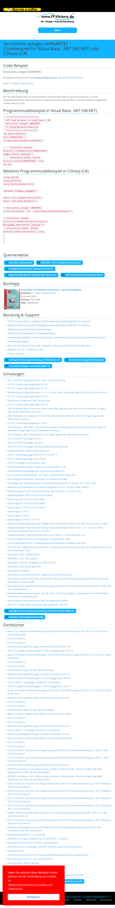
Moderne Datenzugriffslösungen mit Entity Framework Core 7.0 (38, 726)
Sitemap (65, 900)
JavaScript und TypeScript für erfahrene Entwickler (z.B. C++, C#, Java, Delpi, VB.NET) (48, 487)
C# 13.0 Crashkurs (16, 662)
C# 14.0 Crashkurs (16, 638)
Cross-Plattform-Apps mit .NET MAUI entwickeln (31, 670)
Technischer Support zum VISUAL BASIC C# (28, 366)
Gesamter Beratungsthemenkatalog (85, 359)
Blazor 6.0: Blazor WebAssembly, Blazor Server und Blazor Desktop (40, 738)
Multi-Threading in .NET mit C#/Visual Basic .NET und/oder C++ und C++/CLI (44, 491)
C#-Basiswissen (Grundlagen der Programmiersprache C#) (36, 470)
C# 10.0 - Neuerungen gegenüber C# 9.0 (27, 423)
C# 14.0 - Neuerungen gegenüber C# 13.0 (28, 384)
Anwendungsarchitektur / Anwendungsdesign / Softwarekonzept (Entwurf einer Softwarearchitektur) (56, 337)
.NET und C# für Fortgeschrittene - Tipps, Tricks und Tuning (36, 380)
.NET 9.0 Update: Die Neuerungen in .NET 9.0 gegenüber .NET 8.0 (39, 678)
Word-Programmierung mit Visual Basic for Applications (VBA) (38, 600)
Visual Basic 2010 (16, 850)
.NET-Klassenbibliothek (72, 77)
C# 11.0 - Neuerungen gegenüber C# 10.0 (28, 404)
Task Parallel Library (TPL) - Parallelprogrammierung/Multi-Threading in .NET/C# (46, 543)
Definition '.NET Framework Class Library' (59, 262)
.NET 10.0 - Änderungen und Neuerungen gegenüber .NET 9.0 (37, 604)
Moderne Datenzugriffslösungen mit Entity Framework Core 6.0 (38, 734)
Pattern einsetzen (16, 353)
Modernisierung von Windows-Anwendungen (30, 329)
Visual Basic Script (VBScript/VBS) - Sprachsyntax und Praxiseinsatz (40, 574)
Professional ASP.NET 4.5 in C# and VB (26, 834)
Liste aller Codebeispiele (19, 262)
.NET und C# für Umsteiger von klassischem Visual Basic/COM (38, 446)
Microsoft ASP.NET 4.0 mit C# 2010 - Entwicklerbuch (33, 842)
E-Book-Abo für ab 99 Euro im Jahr (64, 881)
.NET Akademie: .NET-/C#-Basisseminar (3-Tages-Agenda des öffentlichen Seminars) (48, 434)
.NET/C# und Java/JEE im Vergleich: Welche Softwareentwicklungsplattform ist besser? (49, 321)
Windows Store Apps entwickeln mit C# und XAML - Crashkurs (38, 838)
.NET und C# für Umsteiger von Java (25, 442)
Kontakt (78, 900)
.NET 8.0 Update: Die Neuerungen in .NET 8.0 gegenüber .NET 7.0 (39, 686)
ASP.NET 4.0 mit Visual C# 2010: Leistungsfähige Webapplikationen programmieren (48, 854)
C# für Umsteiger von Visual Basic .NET (26, 462)
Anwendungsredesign (18, 341)
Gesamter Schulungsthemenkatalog (24, 617)
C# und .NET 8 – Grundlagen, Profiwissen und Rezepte (34, 682)
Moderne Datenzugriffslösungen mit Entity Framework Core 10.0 (39, 646)
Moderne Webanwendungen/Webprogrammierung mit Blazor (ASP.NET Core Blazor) (49, 325)
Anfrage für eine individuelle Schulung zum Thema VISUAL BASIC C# (40, 610)
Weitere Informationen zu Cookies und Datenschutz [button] (30, 886)
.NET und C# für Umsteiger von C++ (25, 438)
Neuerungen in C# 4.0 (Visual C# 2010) (26, 507)
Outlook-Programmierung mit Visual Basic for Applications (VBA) (39, 539)
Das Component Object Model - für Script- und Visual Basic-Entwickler (41, 475)
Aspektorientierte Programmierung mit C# (28, 450)
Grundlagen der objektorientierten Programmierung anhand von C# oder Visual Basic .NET (52, 483)
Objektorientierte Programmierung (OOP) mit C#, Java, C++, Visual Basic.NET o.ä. (47, 534)
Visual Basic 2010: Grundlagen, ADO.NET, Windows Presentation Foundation (45, 846)
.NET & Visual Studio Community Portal (82, 275)
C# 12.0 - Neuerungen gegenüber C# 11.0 (28, 396)
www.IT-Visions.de (72, 896)
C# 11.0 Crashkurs (16, 717)
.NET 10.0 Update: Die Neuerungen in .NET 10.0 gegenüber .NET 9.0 (40, 650)
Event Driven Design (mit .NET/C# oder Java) (29, 400)
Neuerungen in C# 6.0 (18, 515)
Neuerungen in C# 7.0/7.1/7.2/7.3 (24, 519)
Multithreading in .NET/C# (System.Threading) (30, 495)
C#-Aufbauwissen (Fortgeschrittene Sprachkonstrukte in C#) (37, 466)
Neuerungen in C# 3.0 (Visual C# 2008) (26, 503)
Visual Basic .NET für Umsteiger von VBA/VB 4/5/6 (32, 562)
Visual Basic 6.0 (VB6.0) (19, 570)
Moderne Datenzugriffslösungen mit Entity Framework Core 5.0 (38, 764)
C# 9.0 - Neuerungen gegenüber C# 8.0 (27, 458)
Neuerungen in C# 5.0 (18, 511)
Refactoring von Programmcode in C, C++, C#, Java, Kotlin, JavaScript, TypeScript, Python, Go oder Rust (57, 392)
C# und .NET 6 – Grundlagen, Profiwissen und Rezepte (34, 730)
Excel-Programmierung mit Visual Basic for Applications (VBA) (37, 479)
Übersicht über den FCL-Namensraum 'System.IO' (31, 275)
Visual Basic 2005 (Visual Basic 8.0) (24, 566)
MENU (58, 30)
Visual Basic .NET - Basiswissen (22, 558)
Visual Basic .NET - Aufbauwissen (23, 554)
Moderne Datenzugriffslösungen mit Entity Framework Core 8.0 (38, 697)
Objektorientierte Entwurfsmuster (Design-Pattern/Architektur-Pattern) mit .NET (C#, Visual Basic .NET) (57, 523)
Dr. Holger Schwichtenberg (21, 83)
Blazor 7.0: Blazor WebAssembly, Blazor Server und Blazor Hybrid (39, 713)
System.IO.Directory (44, 77)
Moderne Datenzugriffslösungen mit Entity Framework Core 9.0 (38, 674)
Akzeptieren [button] (33, 897)
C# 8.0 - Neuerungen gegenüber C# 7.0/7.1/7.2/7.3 (32, 454)
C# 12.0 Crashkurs (16, 701)
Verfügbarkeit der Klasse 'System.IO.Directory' (29, 268)
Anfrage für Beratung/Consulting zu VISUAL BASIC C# (33, 359)
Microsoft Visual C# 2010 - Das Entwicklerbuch (30, 858)
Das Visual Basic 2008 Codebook (23, 862)
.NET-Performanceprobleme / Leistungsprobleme (32, 333)
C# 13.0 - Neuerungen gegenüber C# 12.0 (28, 388)
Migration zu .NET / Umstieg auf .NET (25, 349)
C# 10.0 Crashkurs (16, 742)
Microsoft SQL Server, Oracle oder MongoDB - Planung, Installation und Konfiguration (49, 345)
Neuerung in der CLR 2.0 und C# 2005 (26, 499)
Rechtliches (106, 900)
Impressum (91, 900)
